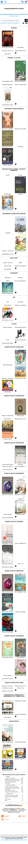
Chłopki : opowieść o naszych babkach (11, 786)
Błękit (6, 800)
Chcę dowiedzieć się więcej (7, 839)
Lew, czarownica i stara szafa (10, 778)
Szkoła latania (7, 783)
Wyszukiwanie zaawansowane (7, 23)
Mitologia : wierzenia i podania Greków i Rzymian (13, 779)
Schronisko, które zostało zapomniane (11, 791)
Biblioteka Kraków (14, 16)
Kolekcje (17, 23)
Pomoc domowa (8, 799)
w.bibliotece (13, 809)
